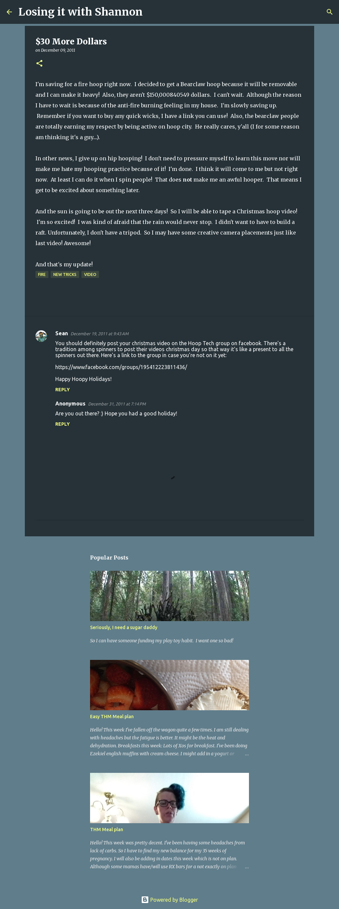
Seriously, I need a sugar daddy (123, 627)
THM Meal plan (106, 829)
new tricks (64, 274)
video (90, 274)
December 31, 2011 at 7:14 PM (117, 403)
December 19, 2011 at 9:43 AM (99, 333)
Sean (61, 333)
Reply (62, 389)
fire (42, 274)
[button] (39, 63)
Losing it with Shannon (81, 12)
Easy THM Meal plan (112, 716)
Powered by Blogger (169, 900)
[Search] (152, 12)
